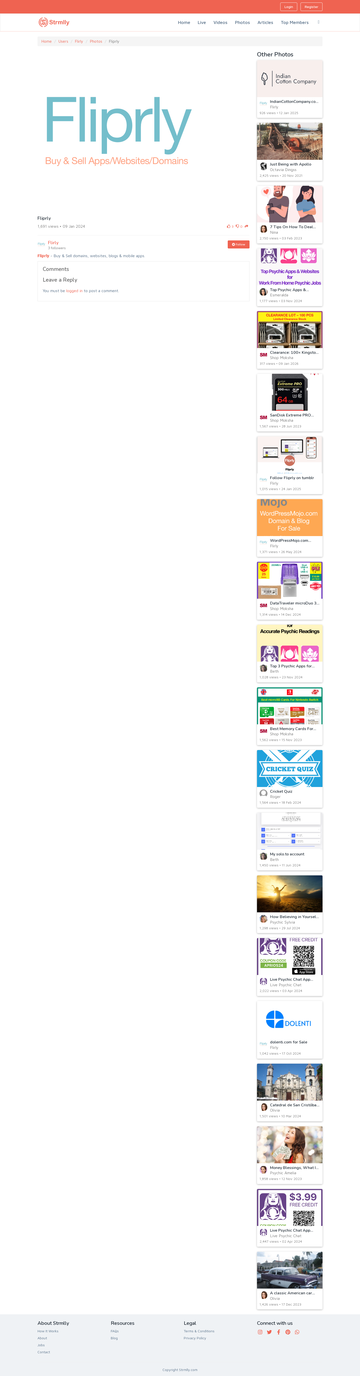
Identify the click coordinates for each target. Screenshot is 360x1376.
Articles (265, 22)
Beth (274, 671)
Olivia (275, 1110)
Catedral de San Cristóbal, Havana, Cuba (294, 1107)
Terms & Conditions (199, 1331)
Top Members (295, 22)
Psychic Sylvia (282, 922)
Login (288, 6)
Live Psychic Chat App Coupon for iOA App (290, 982)
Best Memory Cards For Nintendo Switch (291, 731)
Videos (221, 22)
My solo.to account (287, 854)
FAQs (115, 1331)
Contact (44, 1352)
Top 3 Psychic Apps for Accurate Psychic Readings (295, 668)
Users (63, 41)
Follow (238, 244)
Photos (242, 22)
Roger (275, 796)
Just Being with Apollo (290, 164)
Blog (114, 1338)
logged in (74, 290)
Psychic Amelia (283, 1173)
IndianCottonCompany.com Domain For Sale (294, 104)
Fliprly (43, 255)
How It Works (48, 1331)
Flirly (79, 41)
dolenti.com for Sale (288, 1042)
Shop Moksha (281, 357)
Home (184, 22)
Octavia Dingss (283, 169)
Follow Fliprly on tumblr (292, 478)
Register (311, 6)
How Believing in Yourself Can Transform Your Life (294, 919)
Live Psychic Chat (286, 985)
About (42, 1338)
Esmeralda (279, 295)
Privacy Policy (195, 1338)
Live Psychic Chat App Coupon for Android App (292, 1233)
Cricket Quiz (281, 791)
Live (202, 22)
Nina (274, 232)
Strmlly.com (188, 1370)
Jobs (41, 1345)
